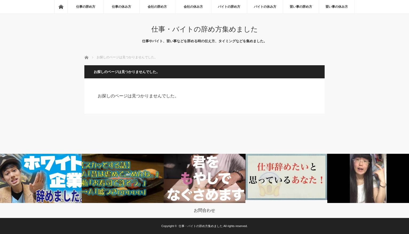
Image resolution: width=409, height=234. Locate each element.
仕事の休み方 (121, 7)
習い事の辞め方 (301, 7)
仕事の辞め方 (85, 7)
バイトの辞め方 (229, 7)
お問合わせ (204, 210)
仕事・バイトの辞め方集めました (204, 29)
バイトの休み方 (265, 7)
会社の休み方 (193, 7)
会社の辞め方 (157, 7)
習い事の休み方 (336, 7)
